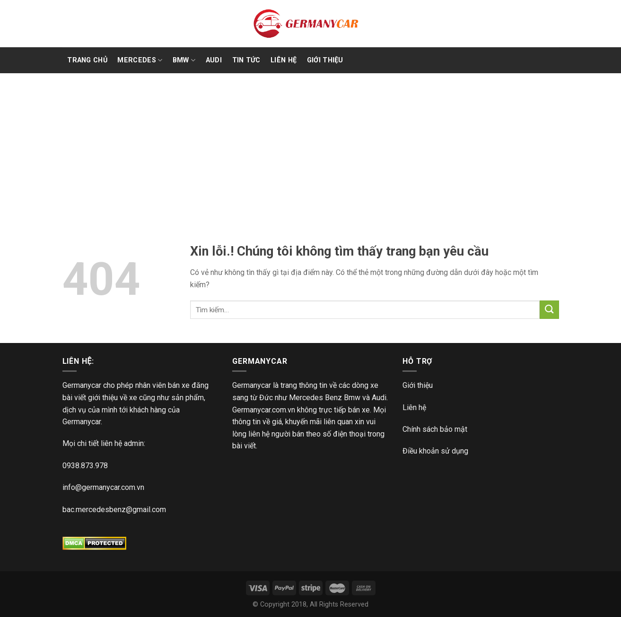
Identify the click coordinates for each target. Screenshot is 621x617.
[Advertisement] (311, 144)
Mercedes (139, 60)
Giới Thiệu (325, 60)
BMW (184, 60)
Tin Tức (246, 60)
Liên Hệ (284, 60)
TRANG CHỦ (87, 60)
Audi (214, 60)
